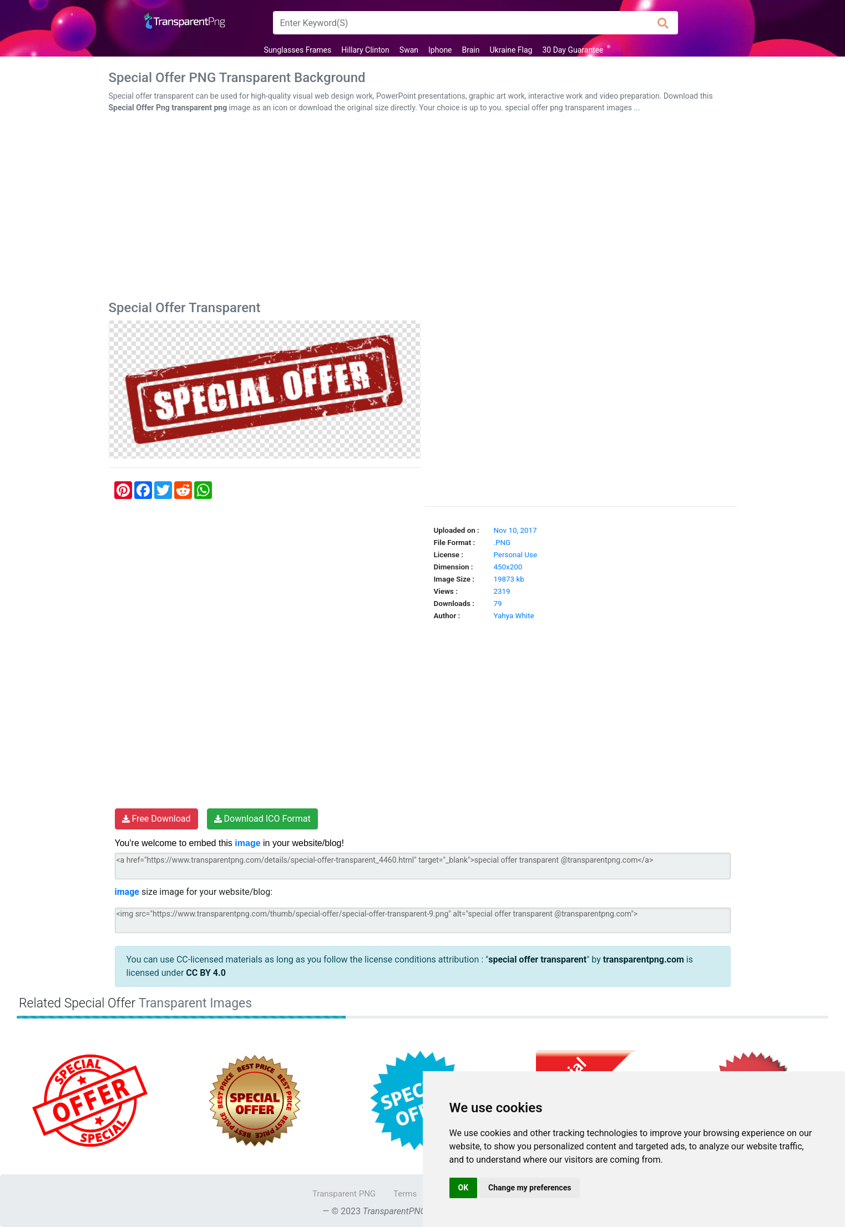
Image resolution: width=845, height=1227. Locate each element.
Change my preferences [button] (529, 1187)
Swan (408, 49)
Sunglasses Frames (297, 49)
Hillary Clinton (365, 49)
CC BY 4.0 (206, 973)
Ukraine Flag (511, 49)
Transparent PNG (344, 1194)
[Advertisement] (422, 209)
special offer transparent (537, 959)
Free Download (156, 818)
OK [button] (463, 1187)
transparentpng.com (643, 959)
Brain (471, 49)
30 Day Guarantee (572, 49)
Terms (405, 1194)
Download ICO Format (262, 818)
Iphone (440, 49)
